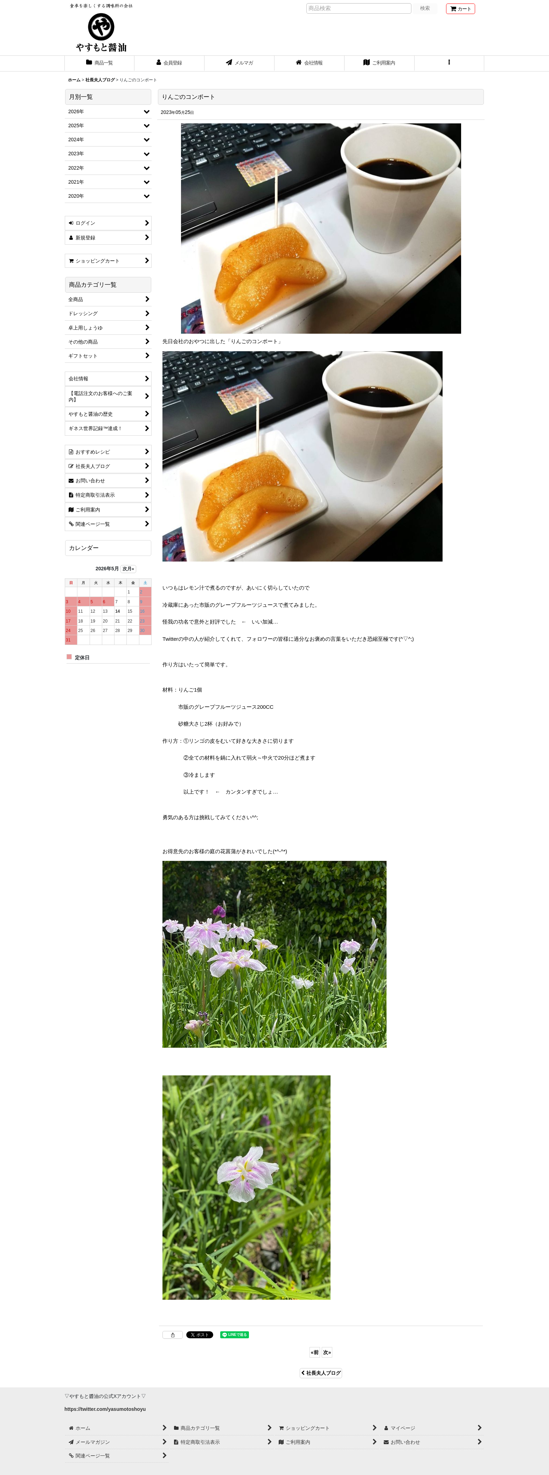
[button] (450, 63)
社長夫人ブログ (321, 1373)
